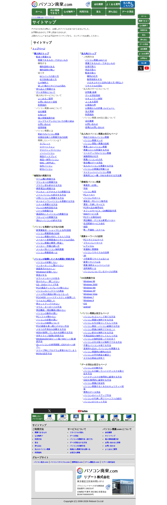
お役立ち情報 (75, 452)
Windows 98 (89, 281)
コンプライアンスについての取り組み (56, 121)
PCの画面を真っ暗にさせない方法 (52, 326)
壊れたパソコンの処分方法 (49, 220)
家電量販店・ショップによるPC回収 (53, 230)
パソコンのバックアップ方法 (97, 395)
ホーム (38, 11)
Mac (76, 417)
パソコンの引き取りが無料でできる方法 (102, 342)
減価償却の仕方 (90, 156)
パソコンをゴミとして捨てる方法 (99, 316)
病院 (85, 226)
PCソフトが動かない (46, 316)
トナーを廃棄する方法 (46, 204)
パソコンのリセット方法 (95, 401)
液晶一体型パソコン (49, 159)
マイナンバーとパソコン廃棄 (97, 172)
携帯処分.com (77, 462)
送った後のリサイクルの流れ (52, 86)
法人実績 (89, 111)
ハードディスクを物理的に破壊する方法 (102, 377)
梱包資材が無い (47, 70)
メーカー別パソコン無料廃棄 (50, 249)
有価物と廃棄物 (90, 249)
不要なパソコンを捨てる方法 (97, 345)
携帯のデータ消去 (91, 392)
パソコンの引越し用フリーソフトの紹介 (102, 398)
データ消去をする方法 (78, 442)
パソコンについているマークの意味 (100, 271)
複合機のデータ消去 (93, 162)
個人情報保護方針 (46, 118)
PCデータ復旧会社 (92, 217)
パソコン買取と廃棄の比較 (96, 143)
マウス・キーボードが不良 (49, 307)
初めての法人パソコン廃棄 (96, 137)
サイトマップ (110, 436)
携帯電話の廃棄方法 (45, 188)
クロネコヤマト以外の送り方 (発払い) (105, 82)
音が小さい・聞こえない (48, 281)
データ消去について (45, 92)
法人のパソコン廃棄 (42, 449)
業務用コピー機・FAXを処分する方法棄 (102, 175)
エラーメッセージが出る (48, 278)
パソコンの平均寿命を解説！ (97, 355)
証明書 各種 (90, 92)
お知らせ (42, 115)
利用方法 (83, 11)
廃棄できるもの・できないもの (53, 60)
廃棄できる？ (144, 21)
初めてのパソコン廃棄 (48, 134)
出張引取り (90, 66)
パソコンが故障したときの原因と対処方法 (54, 259)
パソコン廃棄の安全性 (94, 383)
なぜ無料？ (69, 11)
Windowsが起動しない (47, 272)
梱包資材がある (47, 66)
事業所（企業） (90, 185)
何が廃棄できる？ (54, 11)
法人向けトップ (88, 53)
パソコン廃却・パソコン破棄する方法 (101, 326)
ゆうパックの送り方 (49, 76)
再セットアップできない (48, 304)
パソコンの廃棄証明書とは (96, 169)
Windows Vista (90, 294)
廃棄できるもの (41, 432)
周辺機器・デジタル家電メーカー (99, 220)
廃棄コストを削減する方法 (96, 150)
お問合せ (143, 58)
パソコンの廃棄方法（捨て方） (82, 439)
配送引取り (90, 73)
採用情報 (42, 127)
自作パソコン (46, 166)
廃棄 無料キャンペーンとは (96, 265)
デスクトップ (62, 417)
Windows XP (89, 291)
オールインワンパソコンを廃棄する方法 (55, 201)
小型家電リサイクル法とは (96, 259)
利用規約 (42, 105)
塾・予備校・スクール (94, 230)
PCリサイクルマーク (93, 239)
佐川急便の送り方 (48, 79)
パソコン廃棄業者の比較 (48, 233)
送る (98, 11)
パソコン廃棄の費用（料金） (50, 243)
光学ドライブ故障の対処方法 (50, 335)
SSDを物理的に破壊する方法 (97, 380)
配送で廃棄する (43, 57)
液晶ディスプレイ (48, 156)
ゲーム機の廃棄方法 (45, 179)
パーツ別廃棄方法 (44, 211)
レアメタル (88, 246)
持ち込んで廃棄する (45, 89)
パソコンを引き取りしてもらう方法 (100, 323)
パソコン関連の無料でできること (99, 329)
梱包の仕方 (92, 76)
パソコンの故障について (48, 323)
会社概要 (98, 4)
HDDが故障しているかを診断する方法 (54, 332)
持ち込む (113, 11)
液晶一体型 (115, 417)
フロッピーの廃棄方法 (46, 217)
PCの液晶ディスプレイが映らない (52, 288)
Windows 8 (88, 300)
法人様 (143, 63)
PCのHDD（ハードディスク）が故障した (56, 297)
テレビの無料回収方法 (46, 207)
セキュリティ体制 (93, 98)
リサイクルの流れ (93, 86)
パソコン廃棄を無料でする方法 (98, 320)
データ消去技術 (92, 95)
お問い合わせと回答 (47, 102)
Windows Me (89, 288)
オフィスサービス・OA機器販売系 (99, 211)
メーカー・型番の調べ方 (48, 246)
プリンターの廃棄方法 (46, 182)
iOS (85, 303)
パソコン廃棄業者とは (46, 252)
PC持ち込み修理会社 (93, 207)
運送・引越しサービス (94, 204)
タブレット (45, 143)
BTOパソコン (46, 169)
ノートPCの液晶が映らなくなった (52, 294)
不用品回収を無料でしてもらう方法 (100, 336)
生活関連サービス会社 (94, 223)
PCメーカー (89, 195)
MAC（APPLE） (48, 163)
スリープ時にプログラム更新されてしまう (56, 350)
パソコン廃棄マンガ (93, 140)
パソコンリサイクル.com (60, 462)
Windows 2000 (90, 284)
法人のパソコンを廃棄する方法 (98, 166)
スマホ (89, 417)
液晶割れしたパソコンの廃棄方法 (52, 214)
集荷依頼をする (94, 79)
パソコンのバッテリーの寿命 (50, 291)
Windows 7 (88, 297)
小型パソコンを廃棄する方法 (50, 198)
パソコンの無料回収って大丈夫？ (99, 339)
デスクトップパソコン (50, 150)
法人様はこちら (127, 4)
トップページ (38, 49)
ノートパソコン (47, 153)
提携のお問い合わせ (94, 127)
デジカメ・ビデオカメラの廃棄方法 (53, 192)
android (87, 307)
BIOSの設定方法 (44, 353)
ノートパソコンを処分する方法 (51, 195)
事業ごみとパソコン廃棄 (95, 147)
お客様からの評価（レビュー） (100, 108)
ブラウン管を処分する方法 (49, 185)
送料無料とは (89, 268)
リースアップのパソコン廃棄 (97, 153)
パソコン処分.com (41, 462)
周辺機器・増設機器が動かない (51, 310)
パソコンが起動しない (46, 262)
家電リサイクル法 (91, 262)
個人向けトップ (41, 53)
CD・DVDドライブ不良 (47, 284)
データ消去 (127, 11)
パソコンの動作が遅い (46, 313)
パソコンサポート (91, 198)
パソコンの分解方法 (93, 368)
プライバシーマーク (93, 243)
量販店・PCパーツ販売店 (95, 201)
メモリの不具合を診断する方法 (51, 329)
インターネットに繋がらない (50, 265)
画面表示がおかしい (45, 268)
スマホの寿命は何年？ (94, 358)
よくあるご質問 (45, 98)
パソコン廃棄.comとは (96, 60)
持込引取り (90, 69)
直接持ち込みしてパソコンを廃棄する (101, 348)
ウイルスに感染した (45, 300)
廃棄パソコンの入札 (93, 159)
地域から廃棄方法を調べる (80, 449)
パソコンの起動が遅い (46, 320)
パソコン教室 (89, 191)
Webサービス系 (90, 214)
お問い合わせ (44, 124)
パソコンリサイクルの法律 (96, 252)
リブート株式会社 (108, 462)
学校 (85, 188)
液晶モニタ (128, 417)
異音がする (41, 275)
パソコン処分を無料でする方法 (98, 332)
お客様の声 (90, 105)
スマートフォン (47, 147)
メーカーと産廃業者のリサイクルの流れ (55, 240)
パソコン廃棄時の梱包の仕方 (97, 352)
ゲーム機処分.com (92, 462)
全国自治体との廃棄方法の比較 (53, 137)
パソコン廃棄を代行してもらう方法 (53, 236)
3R (84, 255)
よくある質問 (113, 4)
